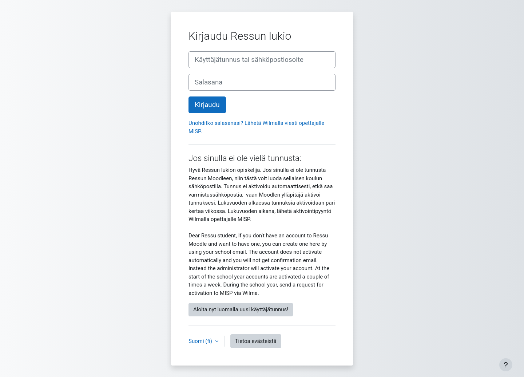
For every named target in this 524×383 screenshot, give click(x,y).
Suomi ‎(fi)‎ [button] (201, 341)
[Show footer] (505, 364)
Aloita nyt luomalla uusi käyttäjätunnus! (240, 309)
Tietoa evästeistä (256, 341)
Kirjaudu (207, 105)
